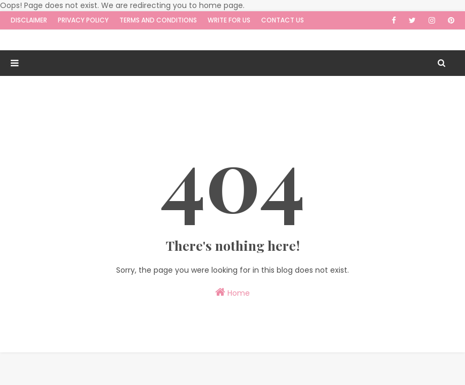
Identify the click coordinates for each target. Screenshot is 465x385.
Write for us (229, 20)
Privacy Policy (83, 20)
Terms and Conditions (158, 20)
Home (232, 292)
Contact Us (282, 20)
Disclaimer (29, 20)
